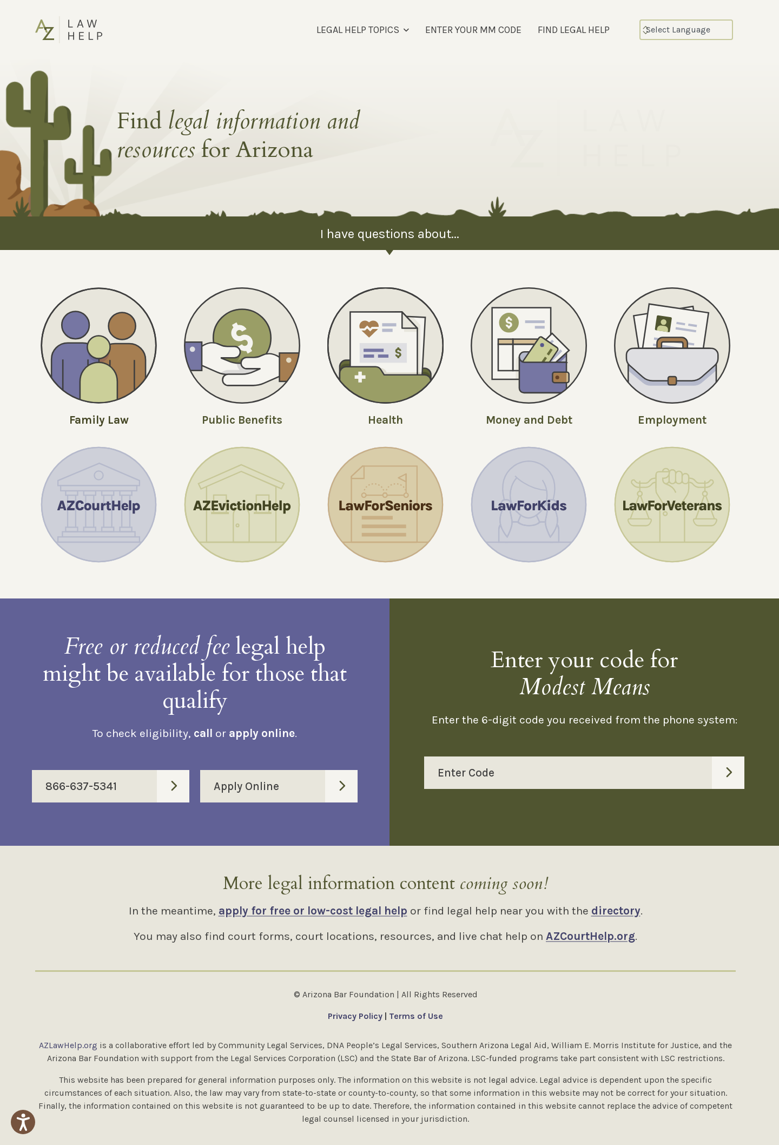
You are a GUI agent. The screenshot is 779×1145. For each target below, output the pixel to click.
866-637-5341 (117, 786)
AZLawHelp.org (68, 1045)
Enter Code (591, 772)
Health (385, 419)
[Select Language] (686, 29)
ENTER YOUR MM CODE (473, 30)
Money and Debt (529, 419)
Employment (672, 419)
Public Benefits (242, 419)
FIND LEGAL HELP (574, 30)
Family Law (99, 419)
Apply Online (286, 786)
